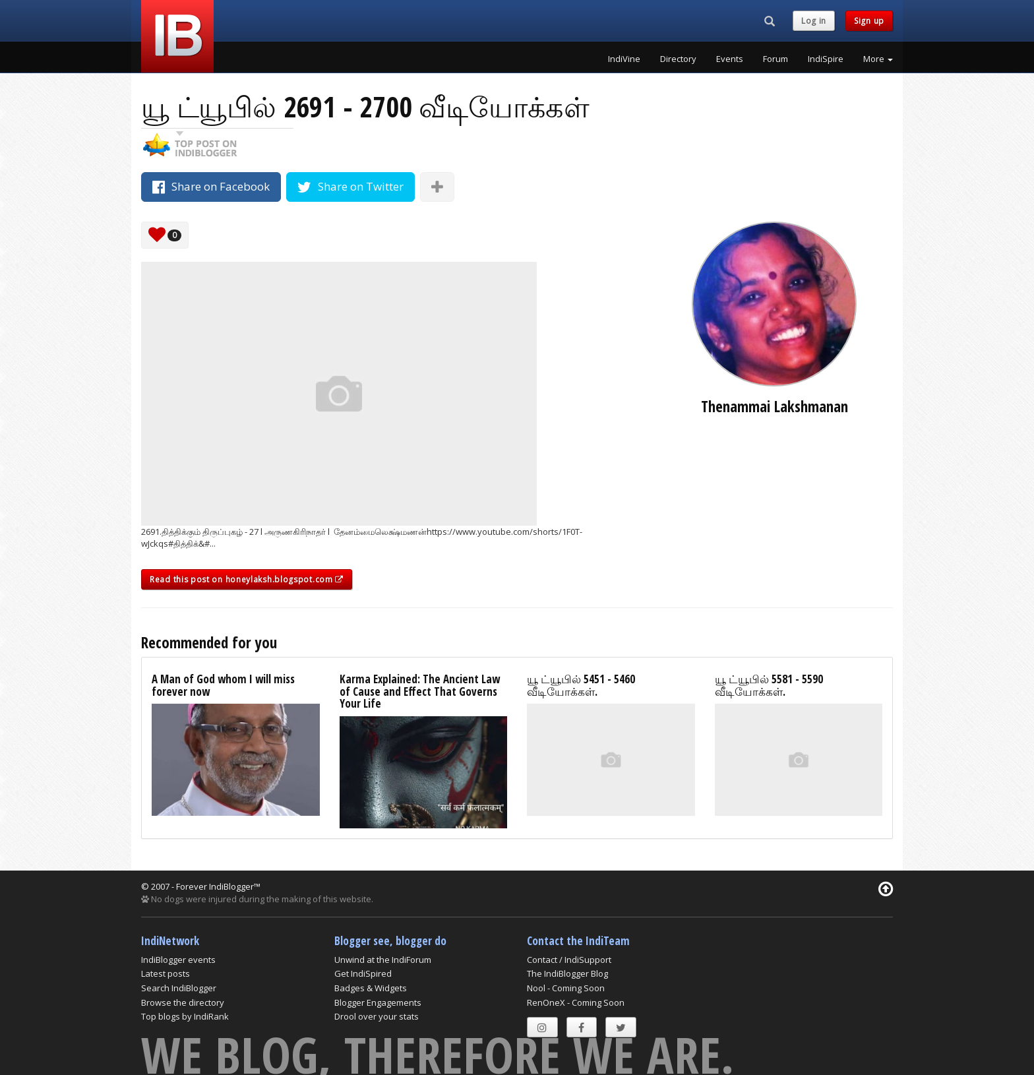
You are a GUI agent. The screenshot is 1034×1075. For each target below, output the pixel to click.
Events (729, 59)
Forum (775, 59)
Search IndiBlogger (178, 988)
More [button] (878, 59)
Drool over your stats (376, 1016)
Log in (813, 20)
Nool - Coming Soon (566, 988)
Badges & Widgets (370, 988)
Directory (678, 59)
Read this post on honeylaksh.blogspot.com (247, 579)
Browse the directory (182, 1002)
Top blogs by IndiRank (185, 1016)
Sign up (869, 20)
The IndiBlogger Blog (567, 973)
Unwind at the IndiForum (382, 960)
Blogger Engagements (377, 1002)
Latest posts (165, 973)
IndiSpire (825, 59)
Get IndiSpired (363, 973)
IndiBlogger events (178, 960)
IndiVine (624, 59)
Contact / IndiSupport (569, 960)
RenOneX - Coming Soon (575, 1002)
